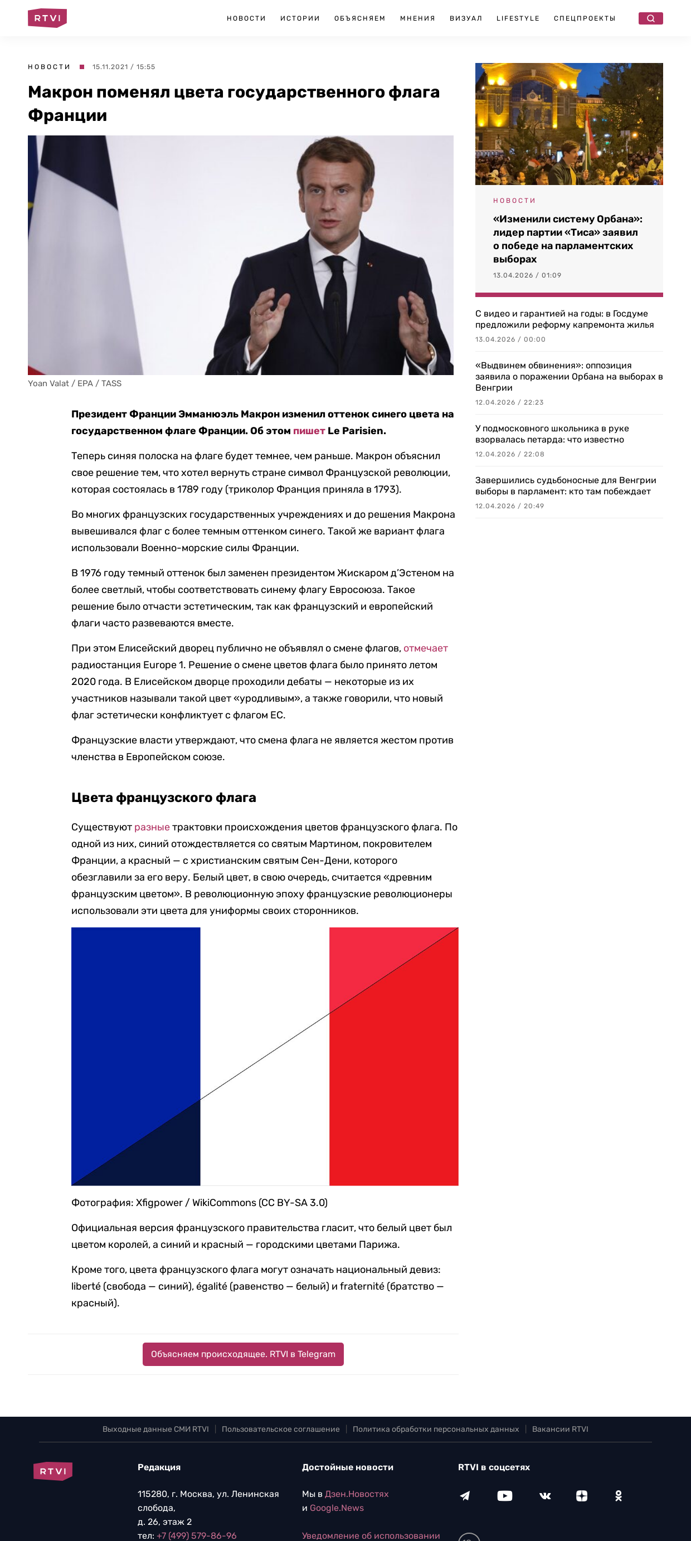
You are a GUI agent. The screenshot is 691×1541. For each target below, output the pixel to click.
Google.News (337, 1508)
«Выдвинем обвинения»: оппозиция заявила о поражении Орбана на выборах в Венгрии (569, 376)
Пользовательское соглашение (281, 1429)
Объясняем (360, 18)
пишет (309, 431)
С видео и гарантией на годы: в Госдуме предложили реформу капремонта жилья (564, 319)
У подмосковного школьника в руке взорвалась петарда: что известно (552, 434)
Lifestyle (518, 18)
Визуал (466, 18)
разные (152, 827)
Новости (246, 18)
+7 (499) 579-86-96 (197, 1535)
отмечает (425, 648)
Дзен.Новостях (357, 1494)
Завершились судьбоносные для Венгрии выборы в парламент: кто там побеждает (565, 486)
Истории (300, 18)
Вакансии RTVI (560, 1429)
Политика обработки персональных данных (436, 1429)
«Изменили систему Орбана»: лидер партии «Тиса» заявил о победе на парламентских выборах (568, 239)
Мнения (418, 18)
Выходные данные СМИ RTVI (156, 1429)
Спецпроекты (585, 18)
